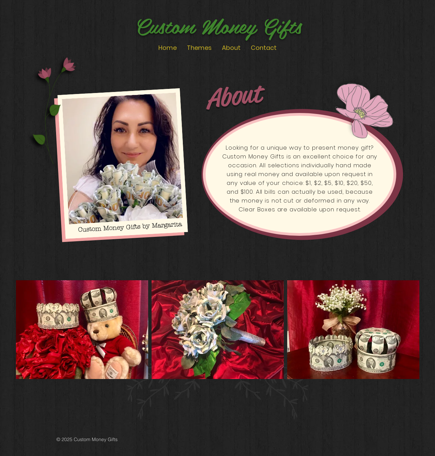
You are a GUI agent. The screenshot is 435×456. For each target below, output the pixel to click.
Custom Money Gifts (218, 25)
